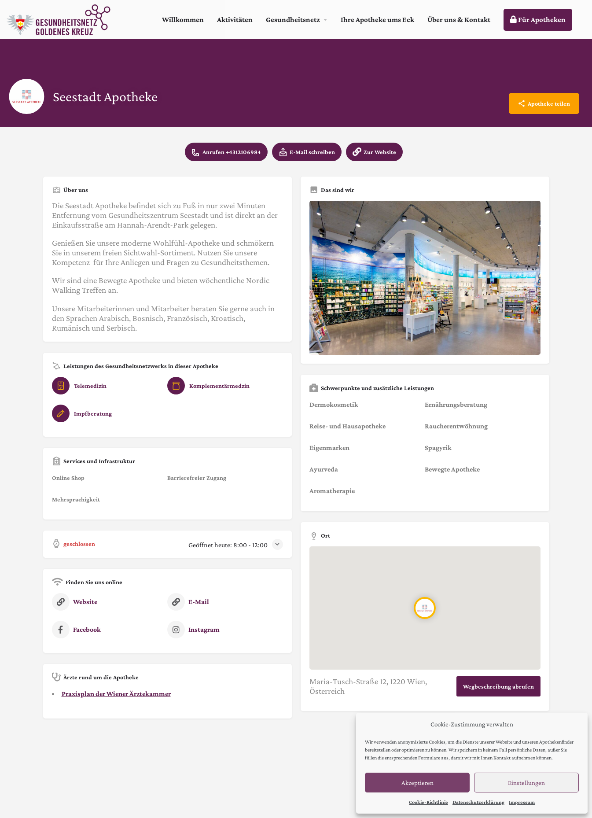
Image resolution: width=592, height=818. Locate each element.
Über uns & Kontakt (458, 19)
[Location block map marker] (425, 608)
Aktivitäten (235, 19)
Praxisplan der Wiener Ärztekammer (116, 693)
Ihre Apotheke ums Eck (377, 19)
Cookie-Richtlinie (428, 802)
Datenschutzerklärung (478, 802)
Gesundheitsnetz (293, 19)
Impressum (522, 802)
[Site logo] (60, 18)
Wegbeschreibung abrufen (498, 686)
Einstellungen (526, 782)
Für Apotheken (538, 19)
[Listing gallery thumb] (425, 278)
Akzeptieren (417, 782)
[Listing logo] (26, 96)
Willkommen (183, 19)
